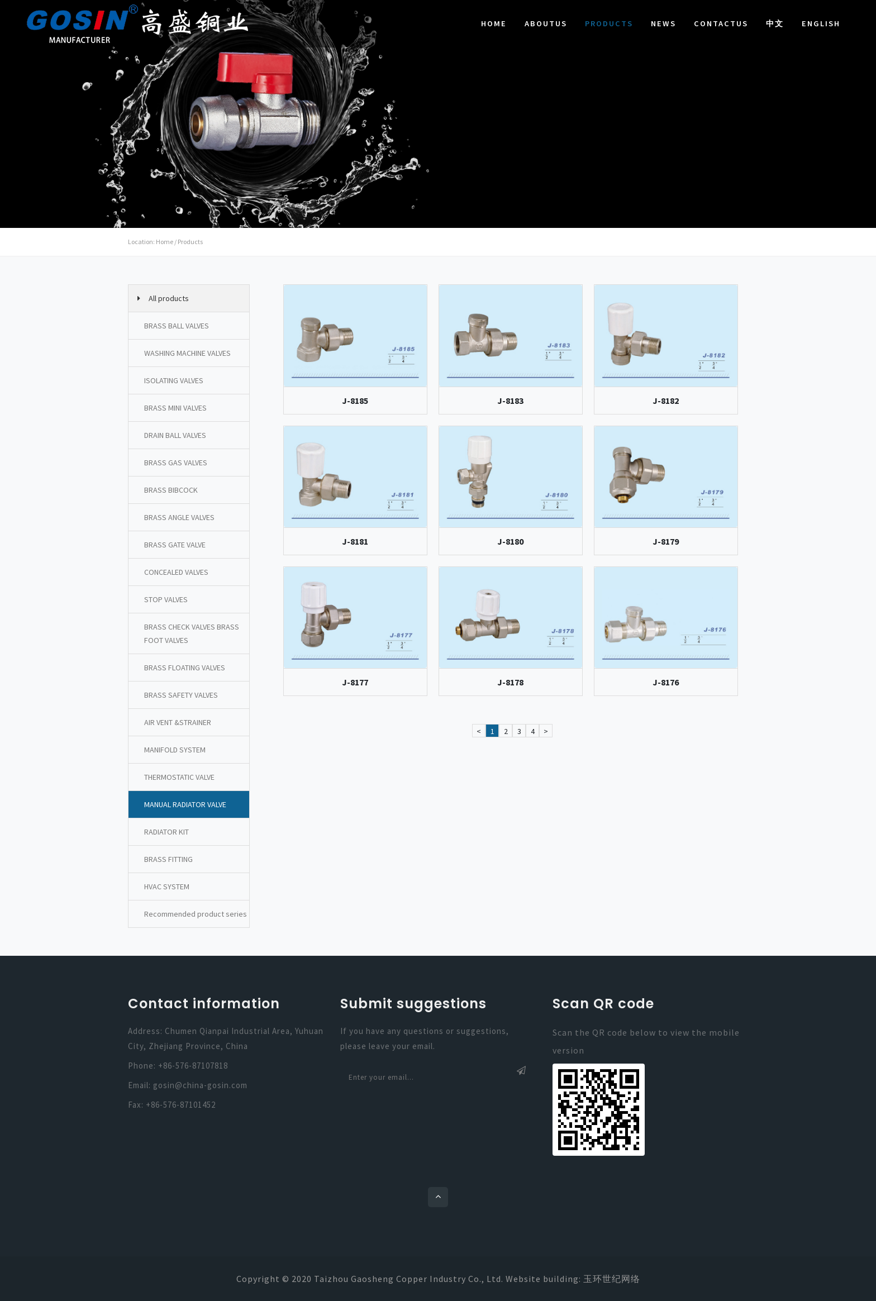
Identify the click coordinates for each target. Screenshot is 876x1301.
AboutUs (546, 23)
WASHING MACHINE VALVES (187, 353)
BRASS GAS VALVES (175, 463)
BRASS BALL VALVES (176, 326)
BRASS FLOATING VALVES (184, 668)
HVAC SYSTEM (166, 886)
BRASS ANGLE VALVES (179, 517)
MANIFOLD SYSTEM (175, 750)
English (821, 23)
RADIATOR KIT (166, 832)
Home (494, 23)
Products (609, 23)
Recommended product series (195, 914)
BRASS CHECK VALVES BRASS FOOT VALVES (191, 633)
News (663, 23)
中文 (775, 23)
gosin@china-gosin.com (200, 1085)
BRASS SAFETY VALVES (181, 695)
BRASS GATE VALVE (175, 545)
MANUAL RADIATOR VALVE (185, 804)
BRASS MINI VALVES (175, 408)
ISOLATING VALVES (173, 380)
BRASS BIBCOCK (171, 490)
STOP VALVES (166, 599)
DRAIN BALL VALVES (175, 435)
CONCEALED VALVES (176, 572)
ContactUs (721, 23)
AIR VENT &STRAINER (177, 722)
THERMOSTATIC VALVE (179, 777)
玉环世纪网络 (611, 1278)
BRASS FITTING (168, 859)
